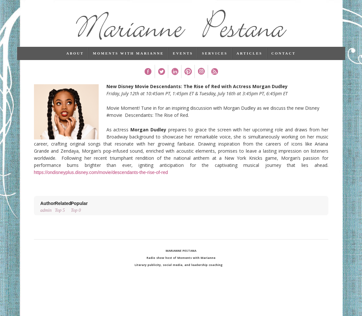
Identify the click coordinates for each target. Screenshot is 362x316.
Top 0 (79, 206)
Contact (283, 53)
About (75, 53)
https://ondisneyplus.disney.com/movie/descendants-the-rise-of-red (101, 172)
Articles (249, 53)
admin (47, 206)
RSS (214, 71)
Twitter (161, 71)
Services (214, 53)
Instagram (201, 71)
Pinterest (187, 71)
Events (183, 53)
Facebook (148, 71)
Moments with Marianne (128, 53)
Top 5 (63, 206)
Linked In (174, 71)
